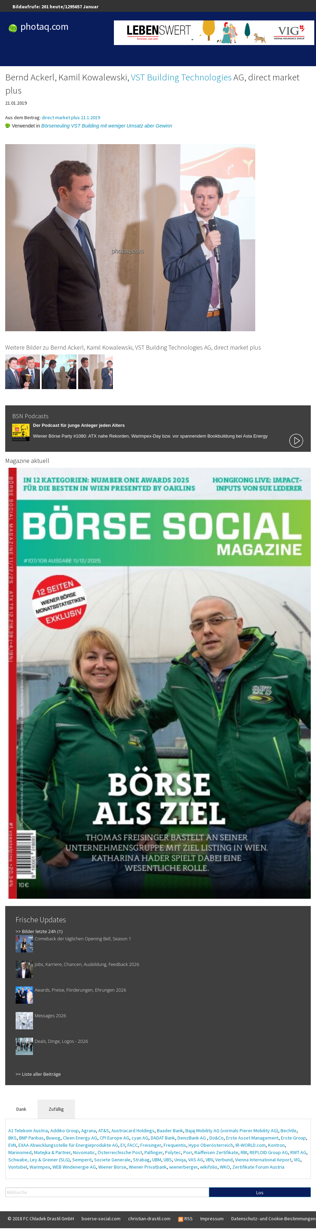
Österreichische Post (120, 1152)
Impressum (212, 1218)
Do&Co (216, 1138)
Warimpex (40, 1167)
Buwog (53, 1138)
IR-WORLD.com (250, 1145)
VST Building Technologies (181, 77)
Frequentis (175, 1145)
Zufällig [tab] (56, 1109)
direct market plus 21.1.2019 (71, 117)
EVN (12, 1145)
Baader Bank (170, 1130)
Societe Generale (112, 1160)
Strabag (141, 1160)
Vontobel (17, 1167)
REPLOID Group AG (269, 1152)
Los (260, 1192)
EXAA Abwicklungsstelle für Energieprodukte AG (68, 1145)
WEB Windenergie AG (74, 1167)
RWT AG (298, 1152)
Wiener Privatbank (148, 1167)
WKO (225, 1167)
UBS (168, 1160)
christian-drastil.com (149, 1218)
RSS (185, 1218)
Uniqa (180, 1160)
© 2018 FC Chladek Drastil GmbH (41, 1218)
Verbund (224, 1160)
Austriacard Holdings (133, 1130)
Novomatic (84, 1152)
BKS (12, 1138)
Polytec (173, 1152)
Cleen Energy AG (80, 1138)
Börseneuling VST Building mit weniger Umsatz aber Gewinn (106, 126)
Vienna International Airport (263, 1160)
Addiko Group (64, 1130)
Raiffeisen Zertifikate (216, 1152)
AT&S (103, 1130)
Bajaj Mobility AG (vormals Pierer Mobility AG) (231, 1130)
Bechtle (289, 1130)
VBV (209, 1160)
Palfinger (153, 1152)
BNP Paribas (31, 1138)
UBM (156, 1160)
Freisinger (150, 1145)
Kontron (276, 1145)
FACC (132, 1145)
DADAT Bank (163, 1138)
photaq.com (44, 26)
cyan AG (140, 1138)
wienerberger (183, 1167)
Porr (187, 1152)
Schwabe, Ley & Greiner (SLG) (39, 1160)
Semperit (82, 1160)
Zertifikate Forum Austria (258, 1167)
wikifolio (208, 1167)
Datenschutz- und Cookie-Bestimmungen (273, 1218)
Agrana (88, 1130)
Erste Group (293, 1138)
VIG (297, 1160)
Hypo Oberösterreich (211, 1145)
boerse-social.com (101, 1218)
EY (122, 1145)
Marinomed (20, 1152)
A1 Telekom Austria (28, 1130)
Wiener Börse (112, 1167)
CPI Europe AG (114, 1138)
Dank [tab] (21, 1109)
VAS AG (195, 1160)
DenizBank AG (192, 1138)
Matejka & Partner (52, 1152)
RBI (244, 1152)
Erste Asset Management (252, 1138)
